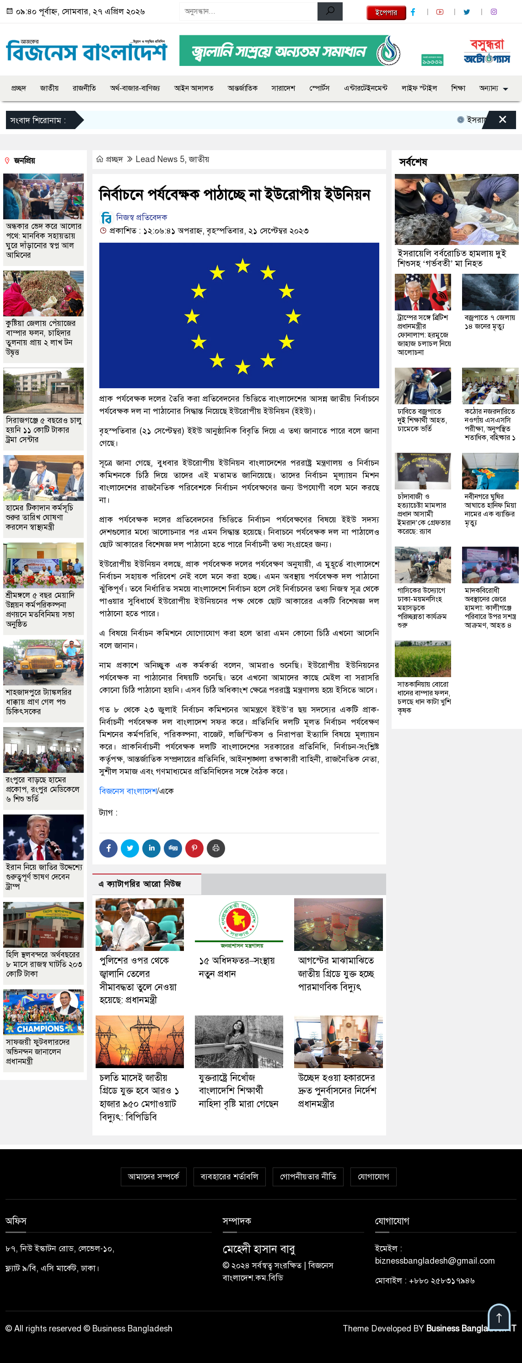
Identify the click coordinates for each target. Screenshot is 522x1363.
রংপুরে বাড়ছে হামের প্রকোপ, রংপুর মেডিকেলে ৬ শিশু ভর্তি (43, 789)
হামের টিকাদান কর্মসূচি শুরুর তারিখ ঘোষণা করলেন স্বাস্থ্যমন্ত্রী (39, 517)
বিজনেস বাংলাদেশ (128, 791)
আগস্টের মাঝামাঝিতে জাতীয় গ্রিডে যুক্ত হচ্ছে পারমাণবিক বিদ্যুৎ (336, 974)
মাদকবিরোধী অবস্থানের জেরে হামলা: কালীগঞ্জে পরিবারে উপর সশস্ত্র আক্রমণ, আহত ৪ (490, 608)
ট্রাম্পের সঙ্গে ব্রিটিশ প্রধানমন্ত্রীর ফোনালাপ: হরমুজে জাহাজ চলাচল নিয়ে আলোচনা (424, 335)
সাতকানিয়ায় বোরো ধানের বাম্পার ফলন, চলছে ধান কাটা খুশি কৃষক (424, 697)
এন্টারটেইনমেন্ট (365, 88)
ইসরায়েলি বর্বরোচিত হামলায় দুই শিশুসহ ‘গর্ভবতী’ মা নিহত (452, 258)
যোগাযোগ (373, 1177)
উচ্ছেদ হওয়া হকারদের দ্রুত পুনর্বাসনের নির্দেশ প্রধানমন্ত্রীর (337, 1091)
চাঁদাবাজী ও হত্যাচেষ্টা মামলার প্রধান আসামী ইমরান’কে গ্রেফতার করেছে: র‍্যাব (424, 514)
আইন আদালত (194, 88)
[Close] (494, 122)
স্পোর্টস (319, 88)
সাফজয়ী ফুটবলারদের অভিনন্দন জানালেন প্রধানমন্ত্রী (38, 1051)
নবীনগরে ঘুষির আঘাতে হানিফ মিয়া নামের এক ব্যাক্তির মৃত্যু (490, 509)
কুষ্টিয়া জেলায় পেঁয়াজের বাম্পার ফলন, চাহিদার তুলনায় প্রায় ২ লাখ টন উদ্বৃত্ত (41, 338)
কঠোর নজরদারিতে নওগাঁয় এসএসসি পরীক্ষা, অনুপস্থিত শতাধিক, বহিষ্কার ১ (490, 424)
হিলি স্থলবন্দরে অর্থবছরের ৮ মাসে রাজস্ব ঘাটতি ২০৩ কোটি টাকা (44, 964)
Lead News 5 (160, 159)
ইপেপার (386, 12)
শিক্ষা (458, 88)
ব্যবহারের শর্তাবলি (229, 1177)
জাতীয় (49, 88)
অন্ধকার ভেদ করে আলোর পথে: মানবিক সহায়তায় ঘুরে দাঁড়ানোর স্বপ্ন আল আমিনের (44, 241)
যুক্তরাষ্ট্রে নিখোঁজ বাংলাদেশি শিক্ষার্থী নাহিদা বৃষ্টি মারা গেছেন (239, 1091)
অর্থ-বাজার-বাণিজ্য (135, 88)
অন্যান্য (488, 88)
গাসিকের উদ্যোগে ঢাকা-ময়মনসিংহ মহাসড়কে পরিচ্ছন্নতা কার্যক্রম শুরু (422, 608)
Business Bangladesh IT (471, 1329)
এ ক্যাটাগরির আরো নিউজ (139, 884)
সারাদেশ (283, 88)
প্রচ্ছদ (18, 88)
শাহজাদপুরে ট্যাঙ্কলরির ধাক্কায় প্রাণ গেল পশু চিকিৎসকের (39, 702)
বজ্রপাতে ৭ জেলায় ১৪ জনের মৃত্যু (490, 322)
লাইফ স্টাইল (419, 88)
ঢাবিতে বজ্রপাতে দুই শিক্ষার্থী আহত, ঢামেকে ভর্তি (422, 420)
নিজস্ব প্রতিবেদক (133, 217)
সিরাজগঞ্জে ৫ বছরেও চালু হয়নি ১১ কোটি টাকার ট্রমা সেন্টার (44, 430)
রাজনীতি (84, 88)
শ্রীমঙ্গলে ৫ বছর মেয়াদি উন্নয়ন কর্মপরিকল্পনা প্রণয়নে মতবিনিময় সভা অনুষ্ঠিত (40, 610)
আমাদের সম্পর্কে (153, 1177)
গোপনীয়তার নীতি (308, 1177)
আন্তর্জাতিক (243, 88)
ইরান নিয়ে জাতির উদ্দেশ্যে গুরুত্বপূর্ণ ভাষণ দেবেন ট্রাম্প (44, 877)
